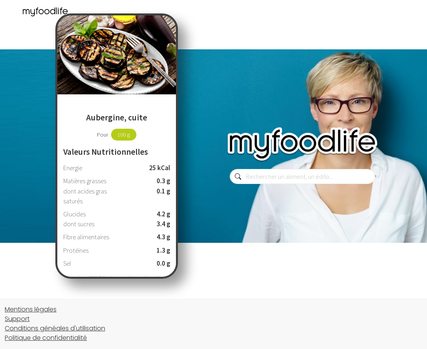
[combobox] (302, 176)
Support (17, 318)
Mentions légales (31, 309)
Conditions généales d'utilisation (55, 328)
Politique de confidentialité (46, 337)
